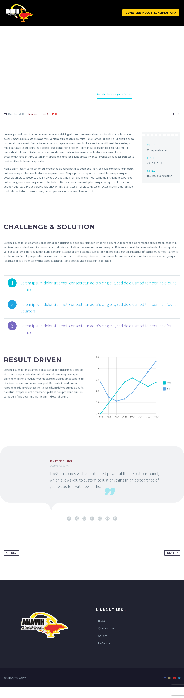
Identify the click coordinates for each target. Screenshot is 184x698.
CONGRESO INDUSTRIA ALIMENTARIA (150, 12)
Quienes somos (107, 628)
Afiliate (102, 636)
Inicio (101, 621)
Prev (10, 553)
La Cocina (104, 643)
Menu (115, 13)
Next (173, 553)
